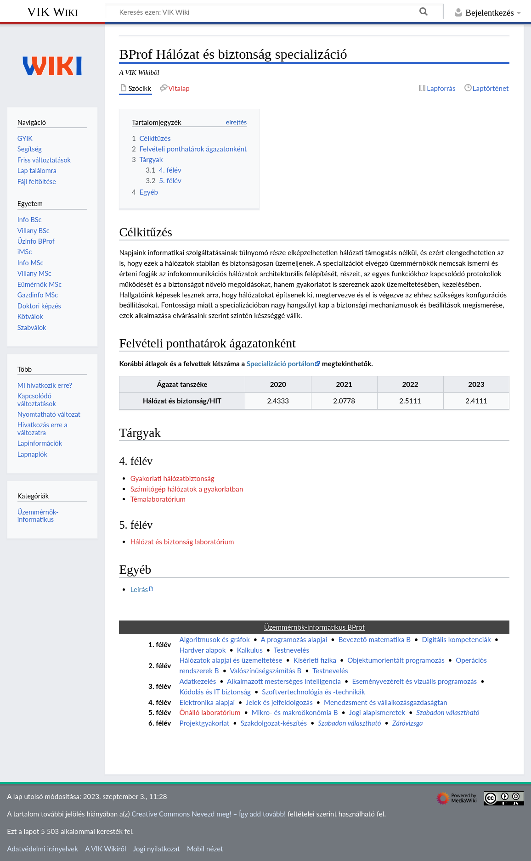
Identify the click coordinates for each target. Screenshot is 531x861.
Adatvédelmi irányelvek (42, 848)
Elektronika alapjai (207, 702)
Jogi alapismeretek (377, 712)
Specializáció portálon (280, 363)
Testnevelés (291, 650)
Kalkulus (250, 650)
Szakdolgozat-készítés (274, 723)
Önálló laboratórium (209, 712)
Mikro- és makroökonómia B (295, 712)
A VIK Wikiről (105, 848)
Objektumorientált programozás (395, 660)
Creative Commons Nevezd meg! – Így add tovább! (208, 814)
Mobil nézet (205, 848)
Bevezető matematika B (375, 639)
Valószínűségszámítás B (266, 670)
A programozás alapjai (294, 639)
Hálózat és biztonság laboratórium (182, 541)
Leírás (139, 589)
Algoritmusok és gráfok (214, 639)
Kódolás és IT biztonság (214, 692)
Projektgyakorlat (204, 723)
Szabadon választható (447, 712)
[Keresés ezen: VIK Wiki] (274, 11)
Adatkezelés (197, 681)
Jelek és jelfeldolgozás (279, 702)
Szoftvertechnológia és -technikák (313, 692)
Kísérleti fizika (315, 660)
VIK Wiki (52, 12)
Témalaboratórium (158, 499)
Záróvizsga (407, 723)
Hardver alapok (202, 650)
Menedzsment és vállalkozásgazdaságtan (385, 702)
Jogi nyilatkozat (156, 848)
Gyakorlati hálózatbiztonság (172, 478)
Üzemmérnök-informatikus (38, 515)
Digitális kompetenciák (456, 639)
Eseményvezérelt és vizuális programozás (414, 681)
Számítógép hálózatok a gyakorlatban (186, 489)
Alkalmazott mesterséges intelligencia (284, 681)
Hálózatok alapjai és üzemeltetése (230, 660)
